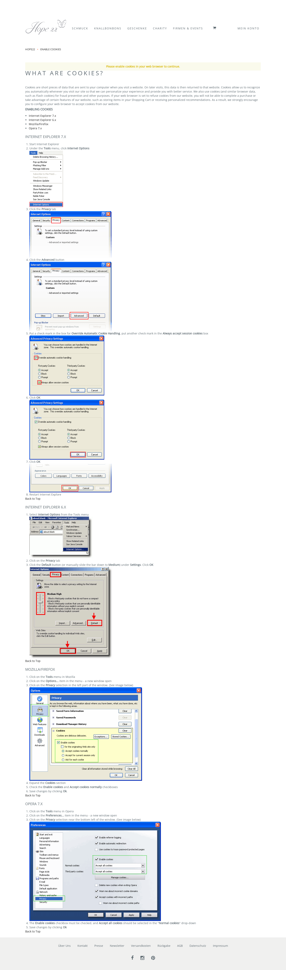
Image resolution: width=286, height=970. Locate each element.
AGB (180, 945)
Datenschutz (197, 945)
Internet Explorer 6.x (42, 120)
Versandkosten (141, 945)
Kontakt (82, 945)
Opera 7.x (35, 128)
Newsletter (117, 945)
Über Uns (64, 945)
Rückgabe (163, 945)
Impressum (220, 945)
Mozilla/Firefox (38, 124)
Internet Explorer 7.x (42, 115)
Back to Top (33, 498)
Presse (98, 945)
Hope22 (30, 49)
